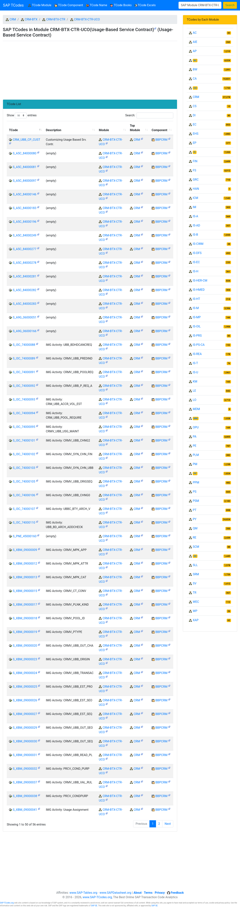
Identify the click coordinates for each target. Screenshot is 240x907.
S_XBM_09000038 (25, 796)
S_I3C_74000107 (24, 509)
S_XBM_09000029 (25, 727)
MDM (196, 409)
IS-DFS (197, 253)
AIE (195, 42)
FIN (195, 161)
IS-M (196, 308)
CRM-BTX (31, 19)
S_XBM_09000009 (25, 550)
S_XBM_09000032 (25, 768)
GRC (196, 179)
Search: (149, 115)
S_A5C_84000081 (24, 167)
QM (195, 528)
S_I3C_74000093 (24, 399)
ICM (195, 198)
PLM (196, 455)
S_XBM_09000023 (25, 659)
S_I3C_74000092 (24, 386)
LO (194, 400)
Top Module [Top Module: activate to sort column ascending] (135, 128)
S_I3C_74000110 (24, 522)
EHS (195, 133)
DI (194, 115)
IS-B (195, 234)
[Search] (199, 5)
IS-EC (196, 262)
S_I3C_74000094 (24, 413)
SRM (196, 574)
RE (194, 537)
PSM (196, 501)
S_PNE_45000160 (24, 536)
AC (195, 32)
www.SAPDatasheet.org (115, 892)
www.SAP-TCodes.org (97, 897)
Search (230, 5)
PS (194, 491)
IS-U (195, 372)
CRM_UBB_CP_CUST (26, 139)
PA (194, 436)
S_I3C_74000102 (24, 454)
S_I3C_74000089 (24, 358)
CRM (13, 19)
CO (195, 88)
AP (195, 51)
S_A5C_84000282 (24, 290)
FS (194, 170)
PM (195, 464)
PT (194, 510)
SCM (196, 546)
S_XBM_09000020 (25, 645)
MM (196, 418)
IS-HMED (199, 289)
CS (194, 106)
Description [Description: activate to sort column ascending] (53, 130)
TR (194, 592)
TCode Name (96, 5)
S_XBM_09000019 (25, 632)
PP (195, 473)
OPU (196, 427)
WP (195, 611)
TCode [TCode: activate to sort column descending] (13, 130)
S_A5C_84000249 (24, 235)
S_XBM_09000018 (25, 618)
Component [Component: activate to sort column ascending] (159, 130)
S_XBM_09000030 (25, 741)
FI (195, 152)
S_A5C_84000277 (24, 249)
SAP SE (94, 906)
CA (195, 78)
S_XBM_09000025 (25, 686)
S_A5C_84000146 (24, 194)
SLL (195, 565)
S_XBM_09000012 (25, 563)
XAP (196, 620)
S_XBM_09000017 (25, 604)
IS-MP (197, 317)
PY (194, 519)
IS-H (195, 271)
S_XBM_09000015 (25, 591)
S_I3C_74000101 (24, 440)
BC (195, 60)
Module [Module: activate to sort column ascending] (104, 130)
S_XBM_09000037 (25, 782)
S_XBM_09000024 (25, 673)
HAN (196, 189)
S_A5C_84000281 (24, 276)
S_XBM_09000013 (25, 577)
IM (194, 207)
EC (194, 124)
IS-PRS (197, 335)
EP (194, 143)
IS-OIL (197, 326)
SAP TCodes (13, 5)
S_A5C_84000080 (24, 153)
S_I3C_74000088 (24, 345)
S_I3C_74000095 (24, 427)
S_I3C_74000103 (24, 468)
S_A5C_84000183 (24, 208)
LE (194, 390)
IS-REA (197, 354)
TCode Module (40, 5)
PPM (196, 482)
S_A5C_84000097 (24, 180)
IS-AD (196, 225)
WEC (196, 602)
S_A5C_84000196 (24, 221)
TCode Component (68, 5)
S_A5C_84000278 (24, 262)
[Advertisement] (90, 69)
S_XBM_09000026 (25, 700)
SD (195, 556)
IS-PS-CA (199, 345)
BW (195, 69)
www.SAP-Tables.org (83, 892)
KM (195, 381)
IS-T (195, 363)
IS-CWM (198, 244)
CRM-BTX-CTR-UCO (87, 19)
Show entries (22, 115)
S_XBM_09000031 (25, 755)
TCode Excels (145, 5)
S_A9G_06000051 (24, 317)
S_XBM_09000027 (25, 714)
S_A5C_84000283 (24, 304)
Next (168, 824)
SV (194, 583)
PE (194, 446)
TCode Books (121, 5)
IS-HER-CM (200, 280)
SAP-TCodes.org (7, 903)
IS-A (195, 216)
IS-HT (196, 299)
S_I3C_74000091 (24, 372)
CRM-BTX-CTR (55, 19)
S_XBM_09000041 (25, 809)
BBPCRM (161, 139)
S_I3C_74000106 (24, 495)
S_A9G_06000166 (24, 331)
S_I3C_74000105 (24, 481)
